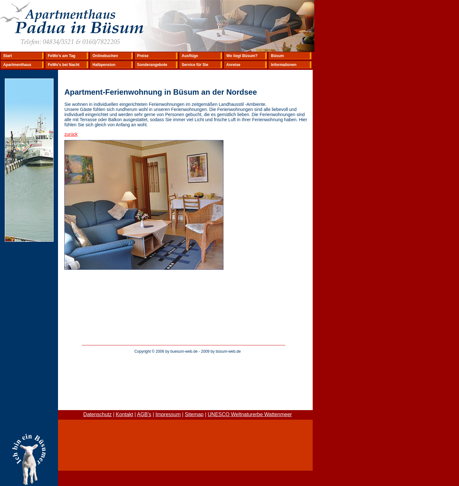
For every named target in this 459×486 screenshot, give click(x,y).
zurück (70, 134)
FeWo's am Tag (61, 56)
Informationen (283, 65)
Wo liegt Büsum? (242, 56)
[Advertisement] (188, 371)
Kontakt (124, 414)
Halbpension (103, 65)
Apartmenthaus (17, 65)
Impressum (168, 414)
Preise (143, 56)
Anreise (233, 65)
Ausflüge (190, 56)
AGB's (144, 414)
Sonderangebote (152, 65)
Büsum (277, 56)
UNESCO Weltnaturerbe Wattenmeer (250, 414)
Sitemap (194, 414)
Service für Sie (195, 65)
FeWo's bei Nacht (63, 65)
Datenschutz (97, 414)
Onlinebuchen (105, 56)
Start (7, 56)
